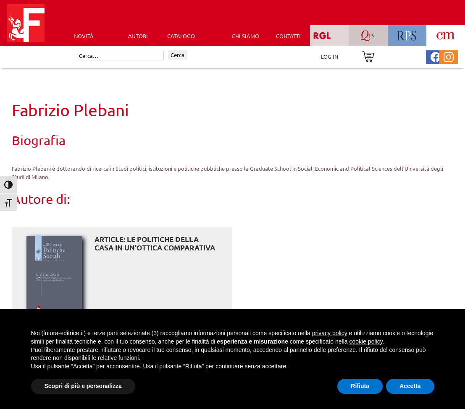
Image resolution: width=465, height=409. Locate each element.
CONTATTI (288, 35)
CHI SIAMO (245, 35)
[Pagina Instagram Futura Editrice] (449, 56)
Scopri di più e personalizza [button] (83, 386)
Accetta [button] (410, 386)
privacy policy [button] (329, 333)
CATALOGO (181, 35)
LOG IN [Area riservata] (329, 56)
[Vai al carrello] (368, 55)
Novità (84, 35)
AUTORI (138, 35)
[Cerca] (121, 56)
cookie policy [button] (365, 341)
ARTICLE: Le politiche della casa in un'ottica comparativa (155, 243)
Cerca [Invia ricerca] (177, 54)
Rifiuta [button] (360, 386)
